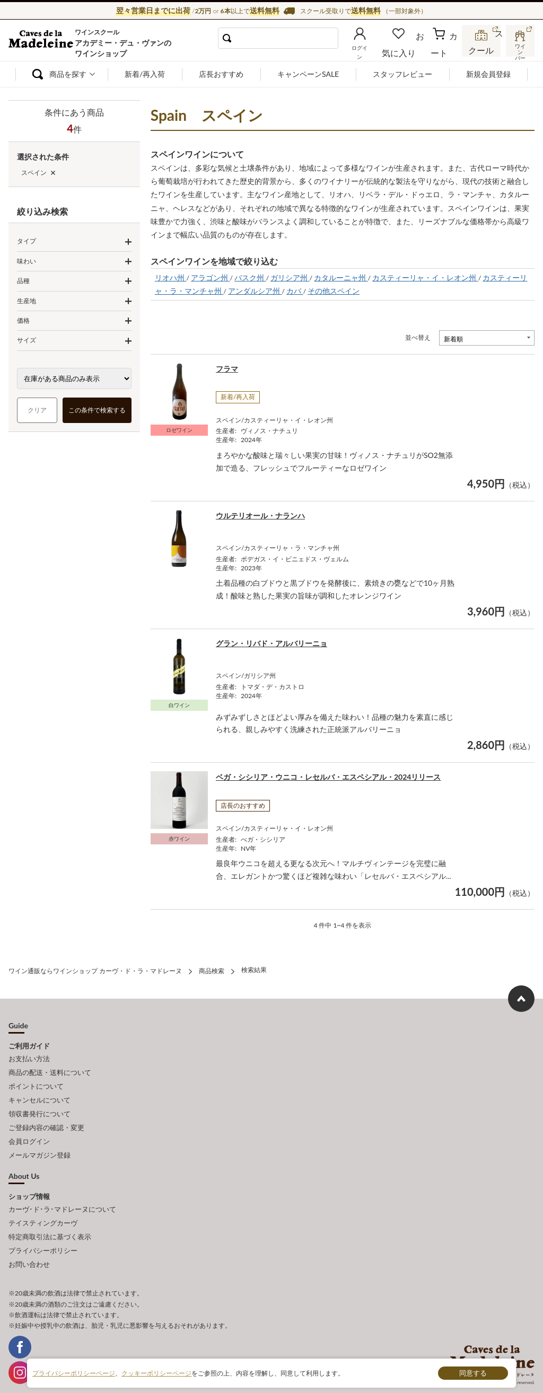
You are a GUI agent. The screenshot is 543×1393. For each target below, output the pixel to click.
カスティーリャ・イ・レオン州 (425, 277)
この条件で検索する (97, 410)
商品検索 (211, 970)
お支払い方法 (29, 1056)
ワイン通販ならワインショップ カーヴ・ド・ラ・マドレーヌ (44, 43)
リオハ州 (171, 277)
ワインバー (518, 49)
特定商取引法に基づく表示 (49, 1213)
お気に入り (412, 51)
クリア (37, 410)
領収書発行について (39, 1102)
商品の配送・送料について (49, 1067)
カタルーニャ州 (341, 277)
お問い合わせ (29, 1236)
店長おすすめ (221, 73)
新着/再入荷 (145, 73)
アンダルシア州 (255, 290)
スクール (482, 50)
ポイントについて (36, 1079)
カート (445, 51)
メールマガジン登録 (39, 1137)
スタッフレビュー (402, 73)
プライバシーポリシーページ (73, 1373)
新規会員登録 (488, 73)
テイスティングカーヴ (42, 1201)
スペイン (34, 173)
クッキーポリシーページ (156, 1373)
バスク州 (250, 277)
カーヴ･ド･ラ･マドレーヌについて (62, 1189)
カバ (294, 290)
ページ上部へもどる (521, 997)
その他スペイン (334, 290)
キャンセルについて (39, 1091)
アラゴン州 (210, 277)
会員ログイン (29, 1126)
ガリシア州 (290, 277)
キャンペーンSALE (308, 73)
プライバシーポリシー (42, 1225)
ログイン (376, 51)
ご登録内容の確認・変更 (46, 1114)
